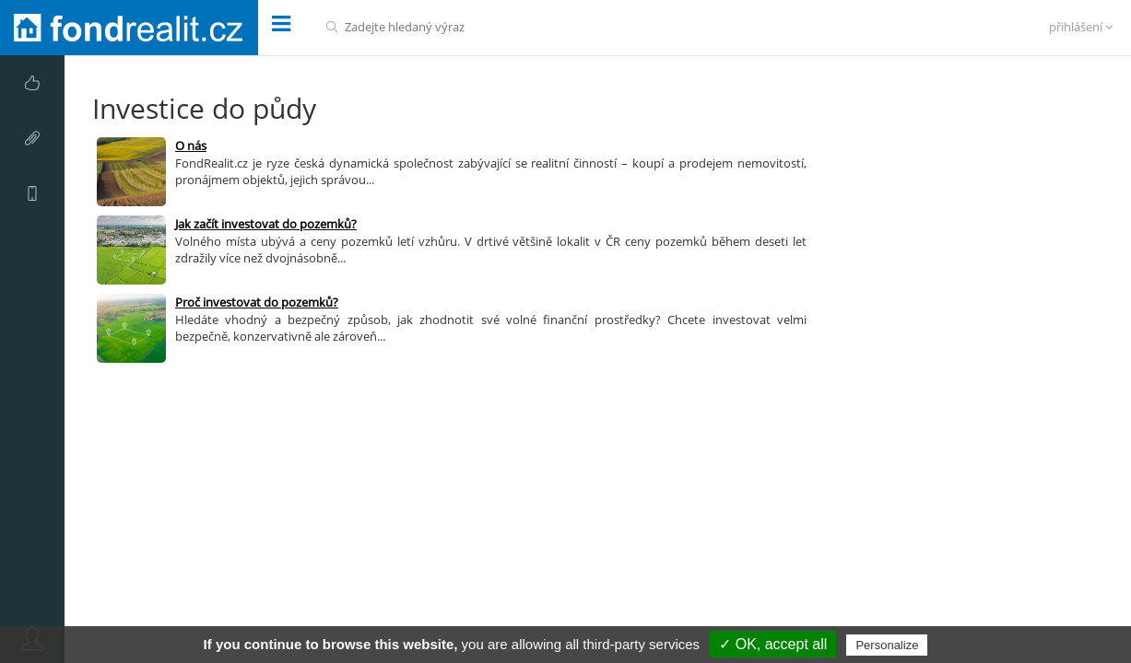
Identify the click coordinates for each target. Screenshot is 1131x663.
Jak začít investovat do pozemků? (266, 223)
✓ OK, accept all (773, 644)
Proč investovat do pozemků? (256, 302)
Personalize (886, 645)
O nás (190, 145)
